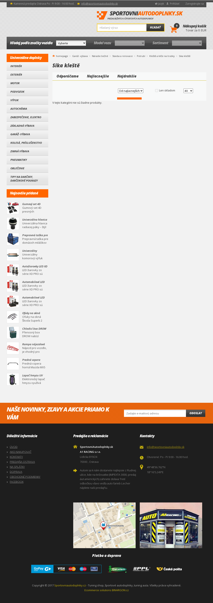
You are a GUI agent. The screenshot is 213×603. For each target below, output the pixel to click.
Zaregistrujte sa (194, 3)
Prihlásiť (174, 3)
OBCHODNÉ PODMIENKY (25, 477)
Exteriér (16, 74)
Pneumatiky (18, 160)
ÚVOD (13, 447)
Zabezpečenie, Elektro (25, 117)
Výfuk (14, 100)
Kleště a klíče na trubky (162, 56)
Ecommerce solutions (97, 590)
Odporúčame (68, 76)
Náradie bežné (100, 56)
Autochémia (18, 109)
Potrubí (141, 56)
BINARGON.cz (120, 590)
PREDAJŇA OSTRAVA (22, 462)
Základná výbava (22, 126)
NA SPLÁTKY (17, 467)
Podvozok (17, 91)
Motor (15, 83)
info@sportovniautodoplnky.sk (99, 3)
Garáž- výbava (20, 134)
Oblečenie (17, 168)
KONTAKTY (16, 457)
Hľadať (155, 27)
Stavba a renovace (122, 56)
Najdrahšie (126, 76)
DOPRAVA (16, 472)
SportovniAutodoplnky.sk (140, 15)
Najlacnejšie (98, 76)
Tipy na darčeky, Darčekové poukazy (24, 178)
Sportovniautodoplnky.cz (70, 585)
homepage (62, 55)
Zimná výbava (19, 151)
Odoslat (195, 413)
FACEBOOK (17, 482)
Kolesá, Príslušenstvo (26, 143)
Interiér (16, 66)
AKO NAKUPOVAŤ (20, 452)
